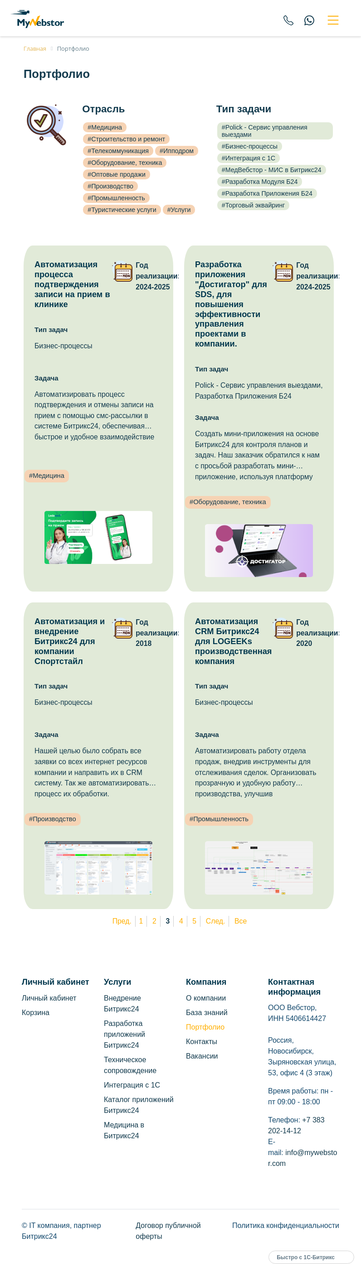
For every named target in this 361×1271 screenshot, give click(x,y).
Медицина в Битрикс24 (124, 1130)
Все (240, 921)
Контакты (201, 1041)
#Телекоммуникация (118, 150)
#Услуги (179, 209)
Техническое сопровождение (130, 1065)
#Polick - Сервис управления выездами (264, 131)
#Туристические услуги (122, 209)
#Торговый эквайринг (253, 205)
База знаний (207, 1012)
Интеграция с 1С (132, 1085)
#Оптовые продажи (117, 174)
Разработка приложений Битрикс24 (124, 1034)
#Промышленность (116, 198)
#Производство (110, 186)
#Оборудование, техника (125, 162)
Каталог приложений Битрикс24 (139, 1105)
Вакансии (202, 1056)
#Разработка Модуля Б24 (260, 181)
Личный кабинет (49, 998)
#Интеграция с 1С (248, 158)
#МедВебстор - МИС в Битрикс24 (272, 169)
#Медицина (105, 127)
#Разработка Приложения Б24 (267, 193)
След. (215, 921)
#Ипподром (177, 150)
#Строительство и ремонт (126, 139)
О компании (206, 998)
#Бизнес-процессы (250, 146)
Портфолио (205, 1027)
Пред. (122, 921)
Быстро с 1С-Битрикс (306, 1257)
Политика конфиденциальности (285, 1225)
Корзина (35, 1012)
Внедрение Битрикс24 (122, 1003)
